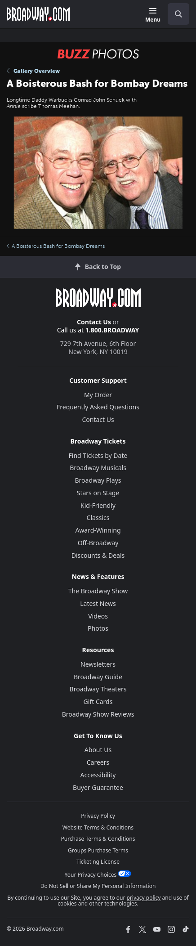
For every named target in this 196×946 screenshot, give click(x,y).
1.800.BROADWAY (112, 330)
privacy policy (144, 897)
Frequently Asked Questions (98, 407)
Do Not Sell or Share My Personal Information (98, 886)
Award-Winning (97, 530)
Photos (98, 628)
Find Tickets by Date (98, 455)
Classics (98, 517)
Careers (98, 762)
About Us (98, 749)
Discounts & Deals (98, 555)
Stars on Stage (98, 493)
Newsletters (98, 664)
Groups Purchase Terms (98, 850)
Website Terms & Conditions (98, 827)
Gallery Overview (33, 71)
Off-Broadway (98, 542)
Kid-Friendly (98, 505)
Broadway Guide (98, 677)
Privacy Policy (98, 816)
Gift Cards (98, 701)
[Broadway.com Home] (38, 14)
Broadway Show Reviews (98, 714)
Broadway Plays (98, 480)
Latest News (98, 603)
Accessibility (98, 775)
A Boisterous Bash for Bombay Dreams (56, 246)
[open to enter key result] (178, 14)
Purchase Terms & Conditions (98, 839)
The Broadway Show (98, 591)
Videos (98, 616)
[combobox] (174, 14)
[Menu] (152, 15)
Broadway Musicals (98, 467)
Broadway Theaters (98, 689)
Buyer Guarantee (98, 787)
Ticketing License (98, 861)
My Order (98, 394)
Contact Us (94, 322)
